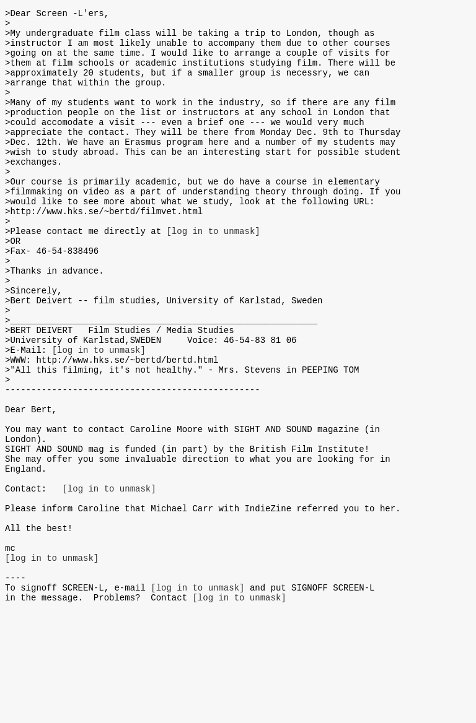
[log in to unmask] (213, 273)
